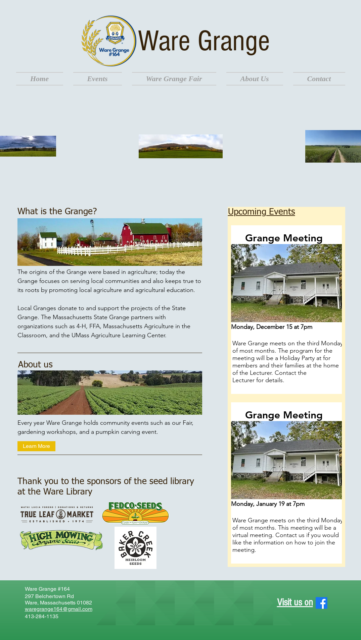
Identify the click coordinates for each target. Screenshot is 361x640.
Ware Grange (204, 41)
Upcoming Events (261, 212)
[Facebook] (321, 603)
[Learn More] (36, 446)
